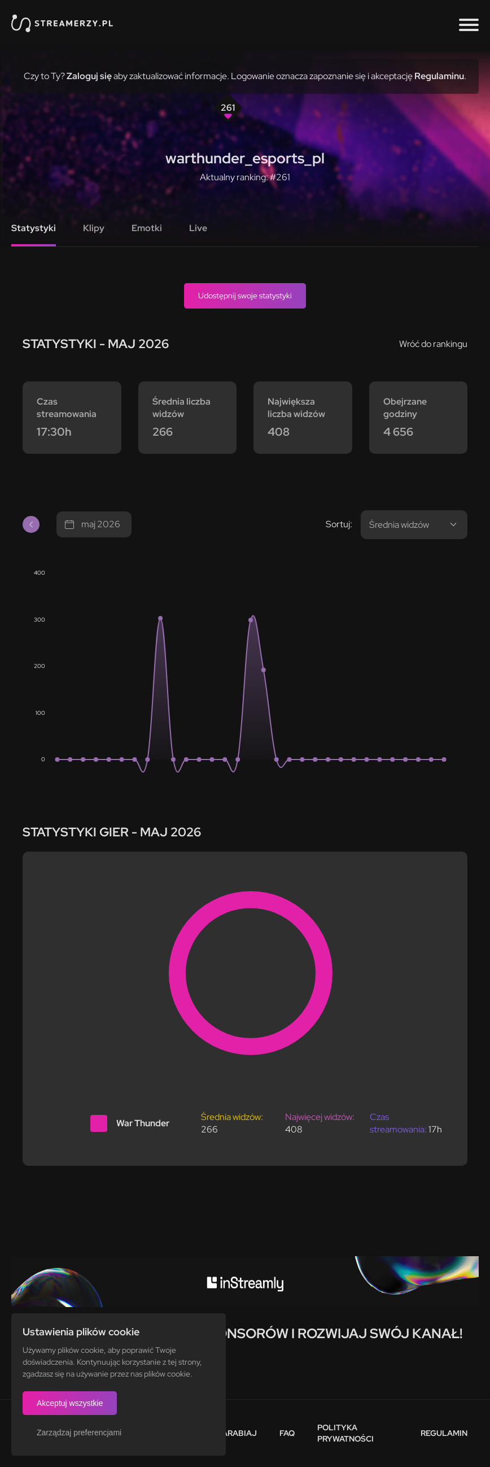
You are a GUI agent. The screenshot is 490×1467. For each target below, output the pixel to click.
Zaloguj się (89, 76)
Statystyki (33, 228)
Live (198, 228)
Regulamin (444, 1433)
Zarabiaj (237, 1433)
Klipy (93, 228)
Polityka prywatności (345, 1433)
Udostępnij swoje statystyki (245, 295)
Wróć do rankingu (433, 344)
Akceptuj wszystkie (70, 1403)
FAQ (287, 1433)
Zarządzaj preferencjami (79, 1432)
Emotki (147, 228)
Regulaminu (439, 76)
